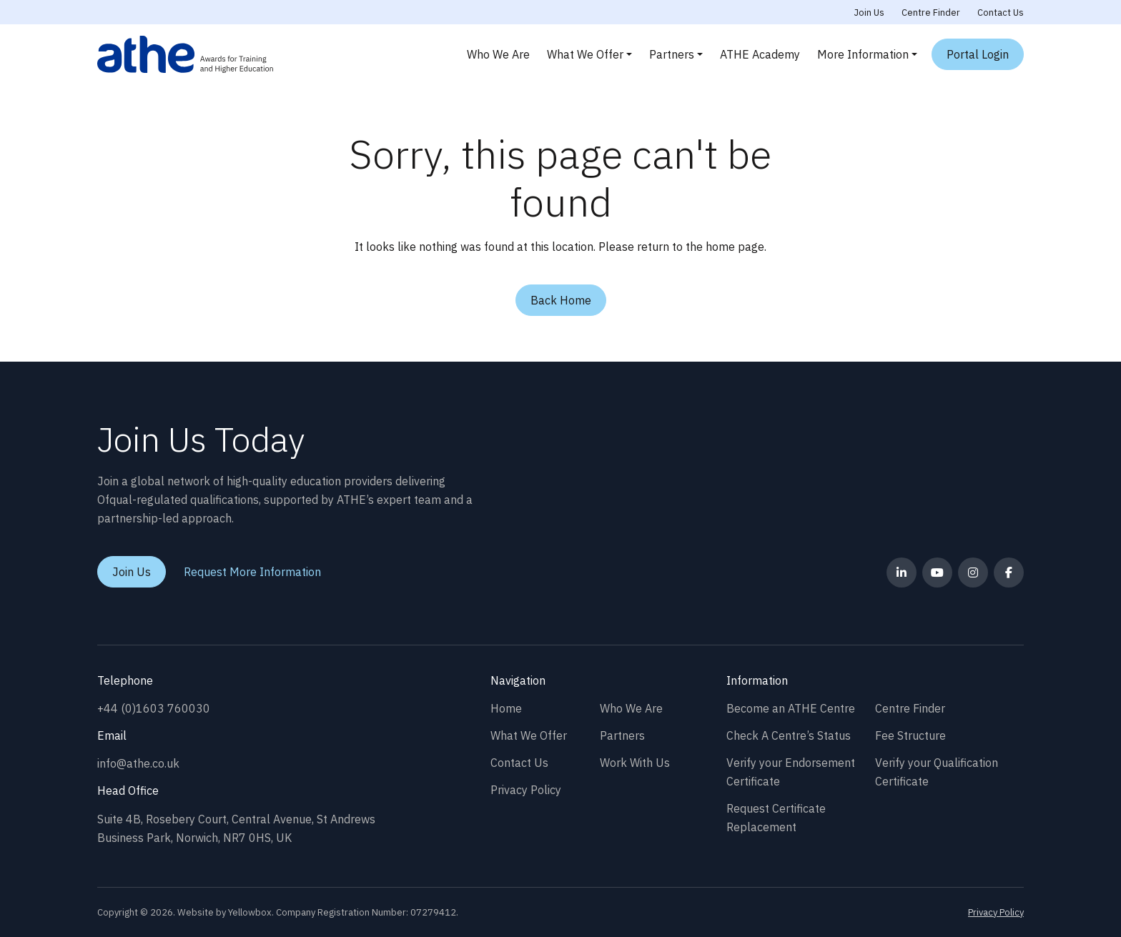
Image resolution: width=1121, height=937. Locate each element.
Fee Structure (910, 735)
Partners (671, 54)
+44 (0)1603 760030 (153, 708)
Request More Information (252, 572)
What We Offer (585, 54)
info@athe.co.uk (138, 763)
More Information (863, 54)
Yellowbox (250, 912)
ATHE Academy (760, 54)
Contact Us (1000, 12)
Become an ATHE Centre (790, 708)
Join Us (869, 12)
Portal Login (978, 54)
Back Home (560, 300)
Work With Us (635, 762)
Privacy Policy (525, 790)
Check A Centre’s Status (788, 735)
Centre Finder (931, 12)
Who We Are (498, 54)
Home (506, 708)
